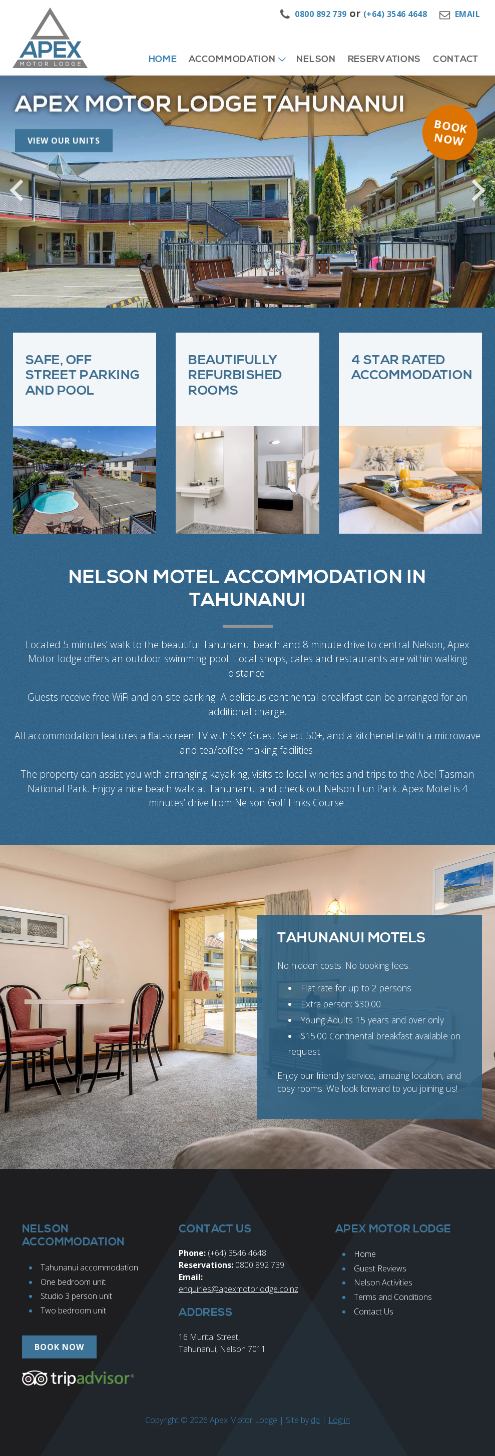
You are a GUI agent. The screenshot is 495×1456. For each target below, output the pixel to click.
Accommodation (232, 59)
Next (473, 198)
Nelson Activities (383, 1282)
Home (163, 59)
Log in (339, 1419)
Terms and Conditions (393, 1296)
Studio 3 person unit (76, 1295)
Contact (455, 59)
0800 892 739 (321, 14)
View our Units (64, 109)
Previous (22, 198)
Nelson (315, 59)
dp (315, 1419)
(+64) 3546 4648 (395, 14)
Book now (451, 132)
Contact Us (373, 1311)
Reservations (384, 59)
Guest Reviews (380, 1268)
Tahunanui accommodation (89, 1267)
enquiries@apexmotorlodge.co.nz (238, 1288)
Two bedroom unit (73, 1310)
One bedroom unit (73, 1281)
